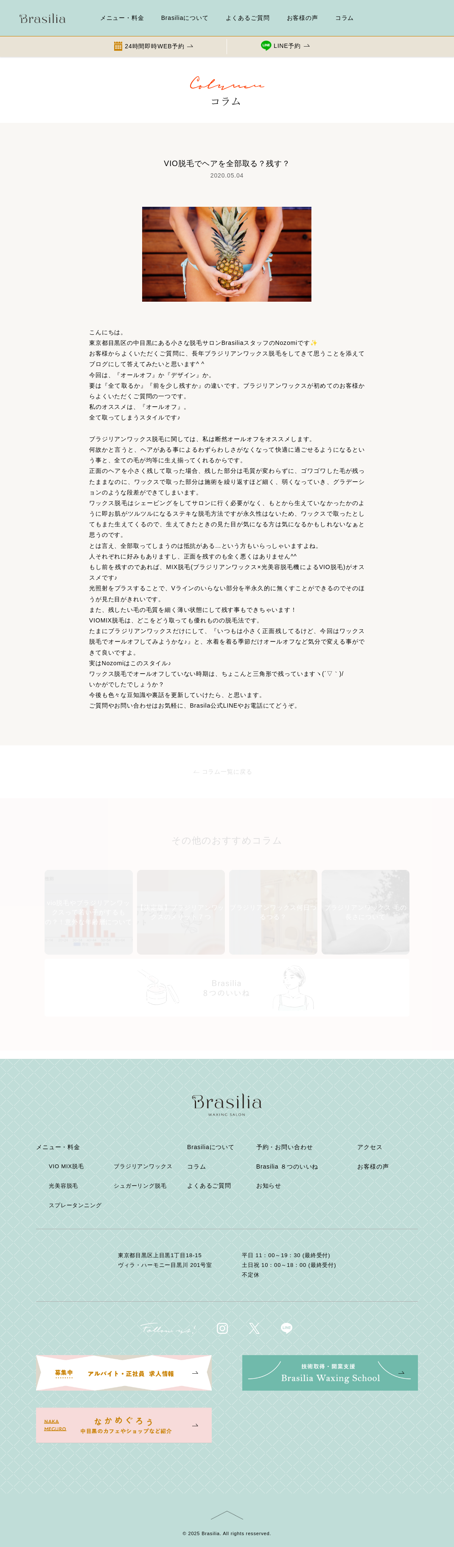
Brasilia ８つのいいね (287, 1166)
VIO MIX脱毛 (66, 1166)
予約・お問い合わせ (284, 1147)
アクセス (369, 1147)
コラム (344, 17)
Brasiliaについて (185, 17)
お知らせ (268, 1185)
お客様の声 (302, 17)
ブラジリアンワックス (143, 1166)
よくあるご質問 (248, 17)
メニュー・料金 (122, 17)
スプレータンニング (75, 1205)
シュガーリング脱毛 (140, 1186)
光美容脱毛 (63, 1186)
